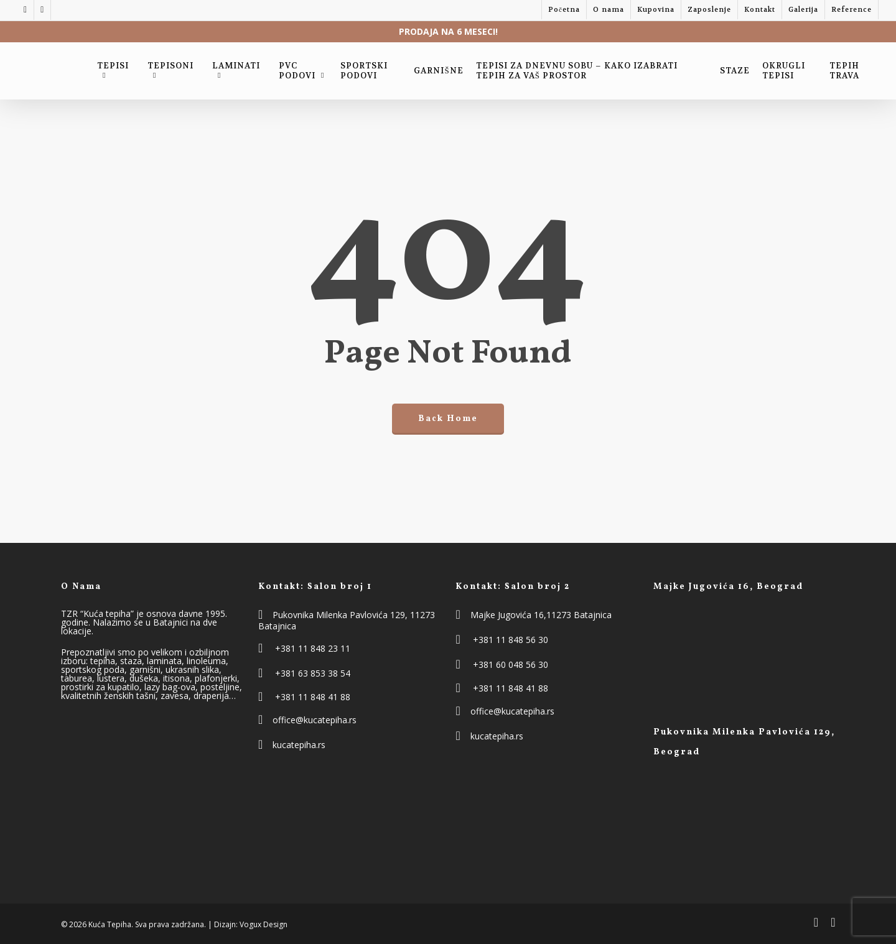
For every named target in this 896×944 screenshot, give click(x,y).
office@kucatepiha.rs (315, 720)
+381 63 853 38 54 (312, 673)
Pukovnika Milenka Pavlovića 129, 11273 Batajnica (346, 620)
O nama (608, 9)
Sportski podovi (364, 71)
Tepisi (113, 69)
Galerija (803, 9)
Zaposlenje (709, 9)
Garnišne (438, 71)
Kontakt (759, 9)
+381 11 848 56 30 (510, 640)
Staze (735, 71)
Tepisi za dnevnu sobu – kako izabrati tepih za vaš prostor (577, 71)
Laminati (236, 69)
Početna (564, 9)
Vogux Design (263, 924)
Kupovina (655, 9)
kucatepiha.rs (299, 745)
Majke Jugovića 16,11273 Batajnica (541, 615)
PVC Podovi (303, 71)
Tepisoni (170, 69)
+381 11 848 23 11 (312, 648)
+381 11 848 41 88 (312, 697)
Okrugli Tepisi (783, 71)
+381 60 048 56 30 (510, 664)
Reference (851, 9)
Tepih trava (844, 71)
